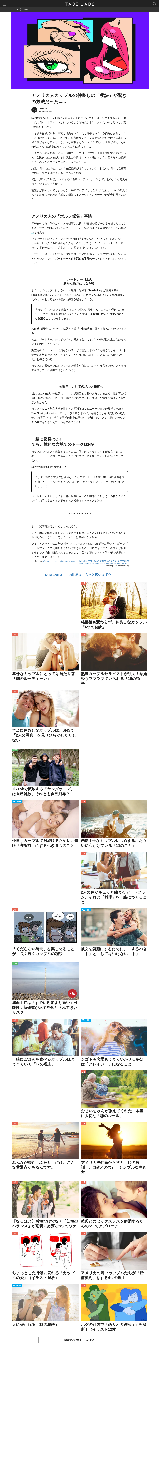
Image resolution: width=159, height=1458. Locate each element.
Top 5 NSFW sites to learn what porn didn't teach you (109, 564)
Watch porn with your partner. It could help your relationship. (65, 562)
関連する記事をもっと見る (79, 1341)
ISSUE (15, 751)
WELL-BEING (17, 803)
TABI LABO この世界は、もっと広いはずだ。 (79, 575)
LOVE (83, 584)
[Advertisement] (80, 1404)
